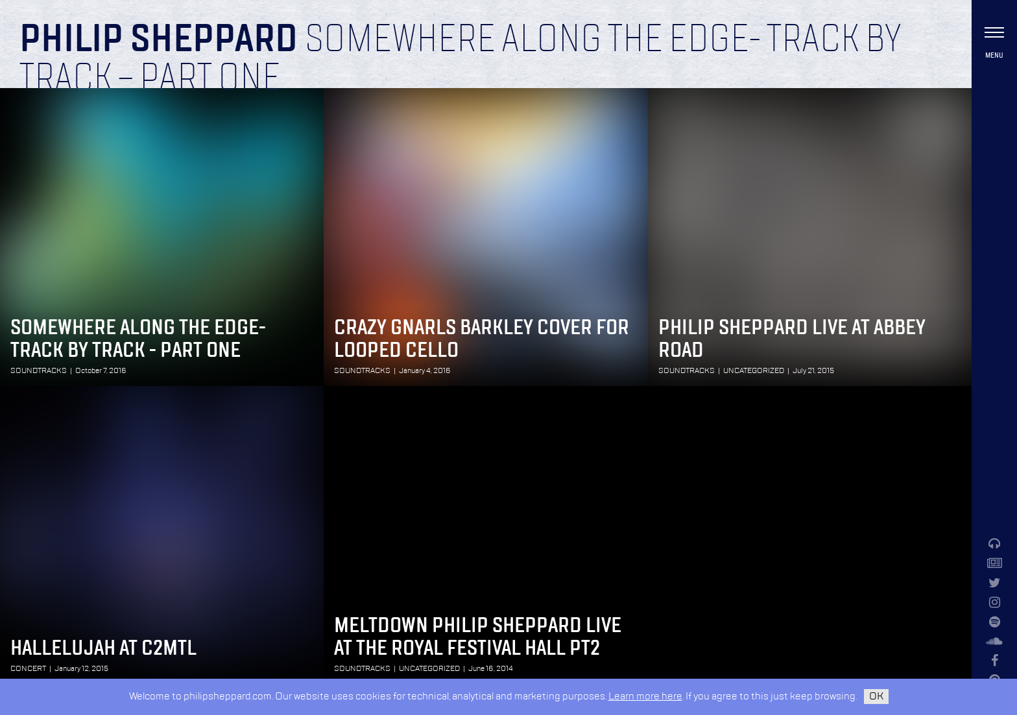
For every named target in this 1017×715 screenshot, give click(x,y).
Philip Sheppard (158, 40)
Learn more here (645, 696)
